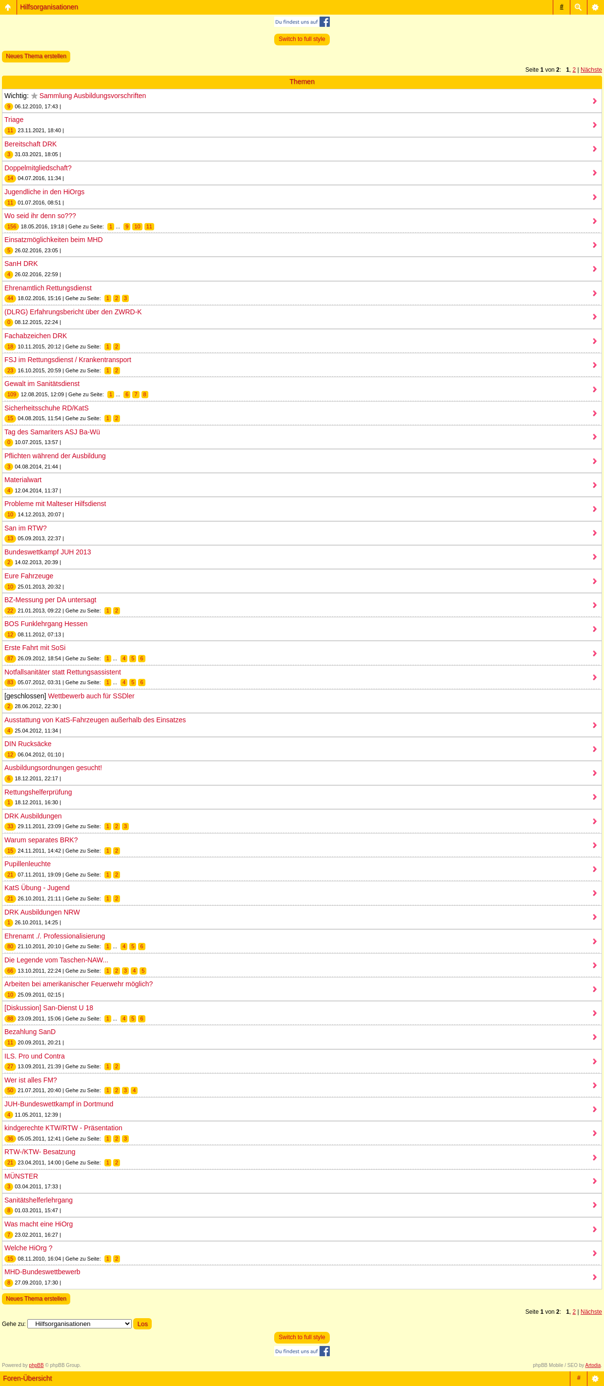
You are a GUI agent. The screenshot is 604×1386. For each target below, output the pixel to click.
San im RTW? (25, 528)
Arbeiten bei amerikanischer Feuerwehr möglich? (78, 984)
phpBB (36, 1365)
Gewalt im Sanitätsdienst (42, 383)
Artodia (593, 1365)
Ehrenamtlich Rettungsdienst (48, 288)
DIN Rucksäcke (27, 744)
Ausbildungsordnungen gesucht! (53, 768)
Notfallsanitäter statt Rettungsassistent (62, 672)
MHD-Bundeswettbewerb (42, 1272)
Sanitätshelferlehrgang (38, 1200)
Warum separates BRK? (41, 840)
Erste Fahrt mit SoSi (34, 648)
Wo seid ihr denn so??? (40, 216)
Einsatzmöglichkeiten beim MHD (53, 240)
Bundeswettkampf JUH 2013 (47, 552)
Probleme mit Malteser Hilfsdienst (55, 504)
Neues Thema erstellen (36, 56)
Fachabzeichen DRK (35, 336)
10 (137, 226)
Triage (13, 119)
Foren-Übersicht (27, 1378)
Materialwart (22, 480)
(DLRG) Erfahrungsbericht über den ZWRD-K (73, 312)
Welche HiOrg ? (28, 1248)
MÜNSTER (21, 1176)
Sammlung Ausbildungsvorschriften (93, 96)
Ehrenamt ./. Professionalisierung (54, 936)
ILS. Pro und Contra (34, 1056)
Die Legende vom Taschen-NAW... (56, 960)
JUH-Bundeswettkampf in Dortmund (58, 1104)
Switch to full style (302, 39)
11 (149, 226)
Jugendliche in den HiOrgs (44, 192)
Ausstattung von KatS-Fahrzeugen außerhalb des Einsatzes (95, 720)
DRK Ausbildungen (33, 816)
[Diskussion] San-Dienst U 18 (48, 1008)
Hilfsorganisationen (49, 7)
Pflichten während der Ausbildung (55, 456)
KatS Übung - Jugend (37, 888)
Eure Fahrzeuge (28, 576)
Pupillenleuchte (27, 864)
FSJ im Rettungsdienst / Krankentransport (67, 360)
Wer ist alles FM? (30, 1080)
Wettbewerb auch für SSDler (91, 696)
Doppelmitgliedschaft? (38, 168)
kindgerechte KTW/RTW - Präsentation (63, 1128)
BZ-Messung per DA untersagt (50, 600)
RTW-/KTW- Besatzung (39, 1152)
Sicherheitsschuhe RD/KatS (46, 408)
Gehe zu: (14, 1324)
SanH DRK (21, 263)
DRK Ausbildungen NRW (42, 912)
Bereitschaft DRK (30, 144)
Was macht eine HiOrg (38, 1224)
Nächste (591, 69)
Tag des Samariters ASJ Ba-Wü (52, 432)
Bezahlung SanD (30, 1032)
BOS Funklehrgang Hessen (45, 624)
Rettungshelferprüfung (38, 792)
